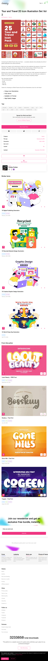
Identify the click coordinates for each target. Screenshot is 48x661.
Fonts (3, 380)
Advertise (4, 600)
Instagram (4, 615)
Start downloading (6, 576)
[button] (44, 3)
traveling (10, 107)
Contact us (4, 603)
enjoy (41, 107)
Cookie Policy (19, 654)
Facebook (4, 617)
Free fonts (4, 629)
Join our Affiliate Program (24, 120)
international (26, 107)
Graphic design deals (6, 627)
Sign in (41, 3)
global (32, 107)
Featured (7, 213)
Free (6, 380)
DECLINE (13, 658)
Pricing (3, 581)
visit (15, 107)
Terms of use (4, 593)
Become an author (6, 579)
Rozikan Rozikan (13, 167)
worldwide (4, 107)
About (3, 571)
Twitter (3, 612)
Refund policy (5, 595)
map (37, 107)
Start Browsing (24, 647)
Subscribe (24, 533)
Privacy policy (5, 590)
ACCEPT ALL (5, 658)
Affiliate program (5, 584)
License (3, 598)
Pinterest (4, 620)
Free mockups (5, 632)
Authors (3, 574)
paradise (20, 107)
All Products (5, 17)
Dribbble (3, 610)
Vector (10, 17)
